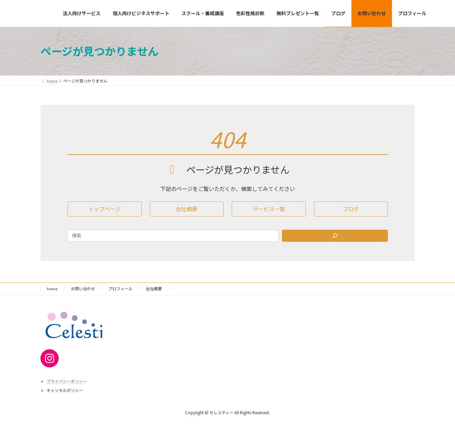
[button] (104, 209)
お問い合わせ (83, 288)
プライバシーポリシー (67, 381)
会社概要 (154, 288)
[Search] (335, 236)
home (52, 288)
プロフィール (120, 288)
